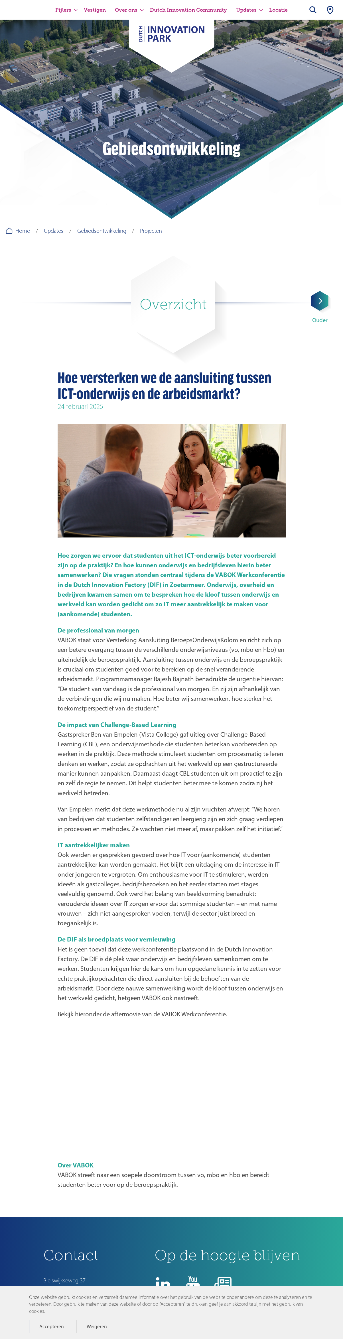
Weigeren (97, 1326)
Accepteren (51, 1326)
